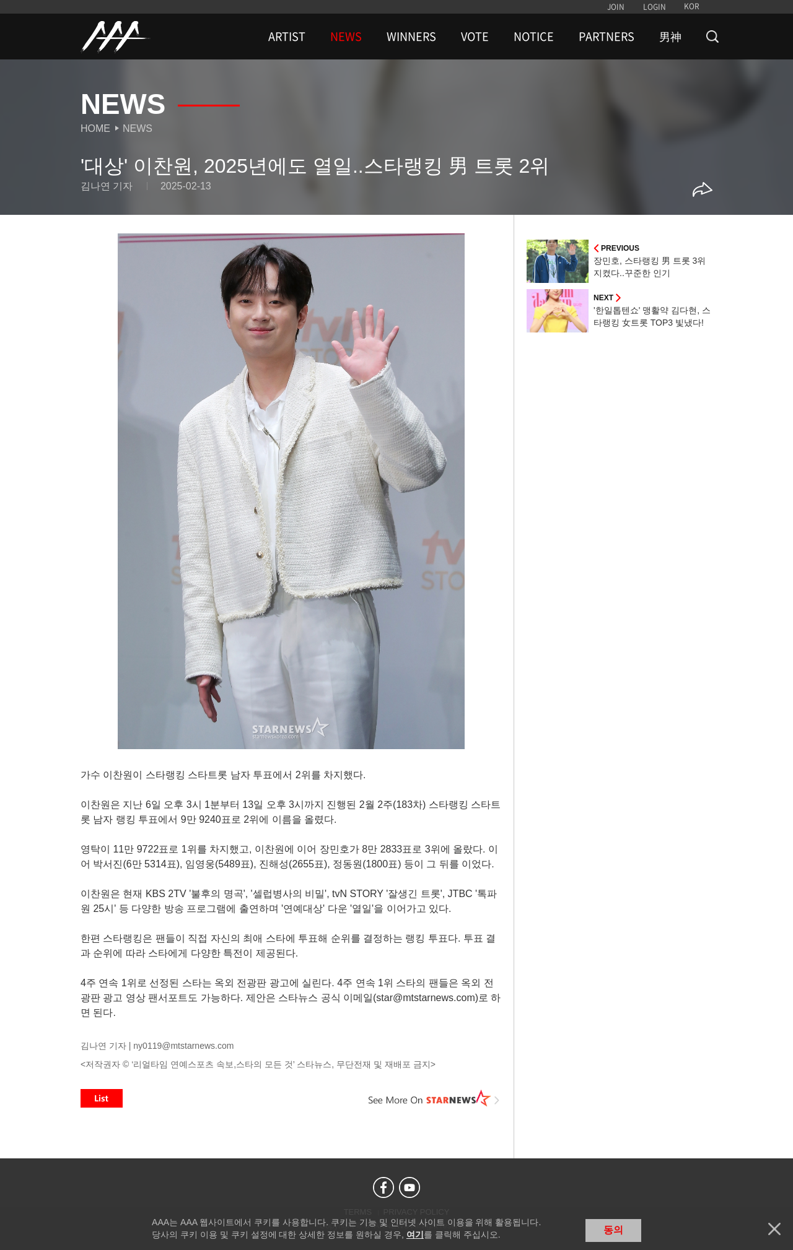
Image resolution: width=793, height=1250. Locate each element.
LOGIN (654, 7)
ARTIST (286, 36)
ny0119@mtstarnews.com (183, 1046)
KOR (691, 6)
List (102, 1098)
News (137, 128)
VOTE (475, 36)
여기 (415, 1234)
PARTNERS (606, 36)
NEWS (346, 36)
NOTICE (534, 36)
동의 (613, 1230)
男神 (670, 36)
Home (95, 128)
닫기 (774, 1229)
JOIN (615, 7)
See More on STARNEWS (434, 1098)
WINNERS (411, 36)
